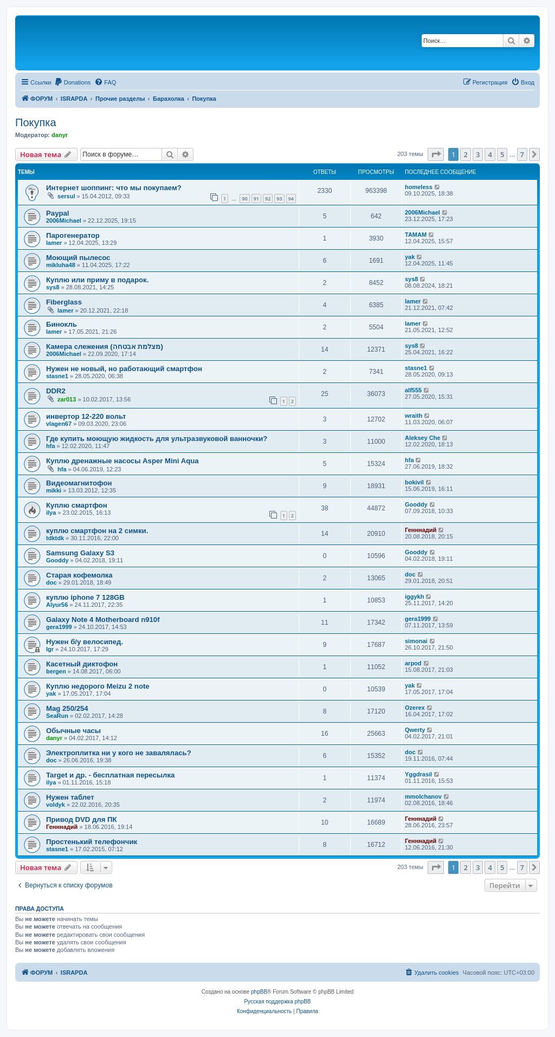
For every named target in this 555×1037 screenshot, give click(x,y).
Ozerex (415, 707)
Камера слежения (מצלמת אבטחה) (104, 346)
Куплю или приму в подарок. (97, 280)
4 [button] (490, 154)
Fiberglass (64, 302)
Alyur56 (57, 604)
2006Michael (63, 220)
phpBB (259, 992)
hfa (50, 446)
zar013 (66, 399)
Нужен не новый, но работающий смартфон (124, 369)
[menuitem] (72, 82)
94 (291, 198)
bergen (56, 671)
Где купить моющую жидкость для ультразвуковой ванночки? (156, 439)
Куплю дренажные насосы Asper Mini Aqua (122, 461)
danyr (59, 135)
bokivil (414, 482)
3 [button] (478, 154)
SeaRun (57, 715)
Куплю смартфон (76, 505)
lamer (54, 242)
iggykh (414, 596)
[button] (436, 154)
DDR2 (56, 391)
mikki (53, 490)
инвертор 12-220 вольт (86, 416)
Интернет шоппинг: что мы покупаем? (114, 188)
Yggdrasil (418, 774)
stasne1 (57, 376)
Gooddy (416, 504)
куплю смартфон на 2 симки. (97, 531)
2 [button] (465, 154)
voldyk (55, 804)
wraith (413, 415)
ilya (51, 512)
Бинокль (61, 324)
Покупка (35, 122)
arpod (413, 663)
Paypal (57, 213)
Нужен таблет (70, 797)
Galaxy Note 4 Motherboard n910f (103, 619)
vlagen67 (59, 423)
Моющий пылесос (78, 258)
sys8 (52, 287)
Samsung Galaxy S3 (80, 553)
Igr (50, 649)
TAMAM (416, 234)
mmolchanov (423, 796)
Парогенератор (73, 235)
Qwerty (415, 730)
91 (256, 198)
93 (279, 198)
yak (410, 257)
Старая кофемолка (79, 575)
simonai (416, 641)
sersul (66, 196)
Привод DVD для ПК (81, 819)
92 (267, 198)
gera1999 (59, 627)
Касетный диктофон (82, 664)
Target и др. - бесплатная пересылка (110, 775)
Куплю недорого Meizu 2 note (98, 686)
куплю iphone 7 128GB (85, 597)
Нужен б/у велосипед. (84, 642)
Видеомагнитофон (79, 483)
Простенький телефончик (91, 842)
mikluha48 (60, 265)
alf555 (413, 390)
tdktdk (55, 538)
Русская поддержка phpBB (277, 1001)
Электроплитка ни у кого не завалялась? (118, 753)
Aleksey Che (422, 438)
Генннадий (420, 530)
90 (244, 198)
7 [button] (522, 154)
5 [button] (502, 154)
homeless (419, 187)
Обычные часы (73, 731)
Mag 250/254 (67, 708)
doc (51, 582)
